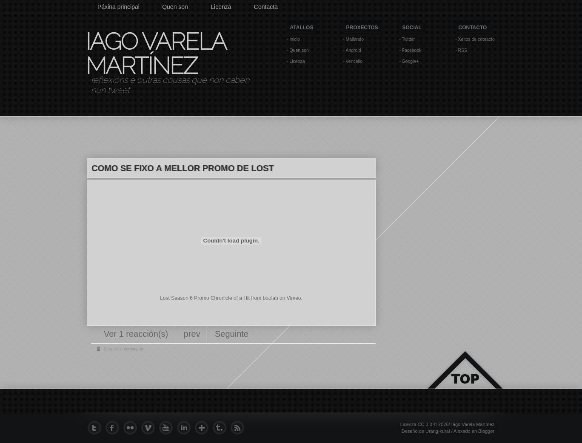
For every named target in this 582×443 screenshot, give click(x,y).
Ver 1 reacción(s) (137, 334)
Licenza (221, 6)
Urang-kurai (437, 431)
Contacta (266, 6)
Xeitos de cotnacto (476, 39)
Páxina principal (118, 6)
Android (353, 50)
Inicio (294, 39)
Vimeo (294, 298)
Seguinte (231, 334)
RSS (462, 50)
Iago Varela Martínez (155, 53)
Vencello (353, 61)
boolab (270, 298)
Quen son (175, 6)
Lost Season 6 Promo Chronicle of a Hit (205, 298)
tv (141, 349)
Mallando (354, 39)
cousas (130, 349)
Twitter (408, 39)
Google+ (410, 61)
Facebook (411, 50)
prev (192, 334)
